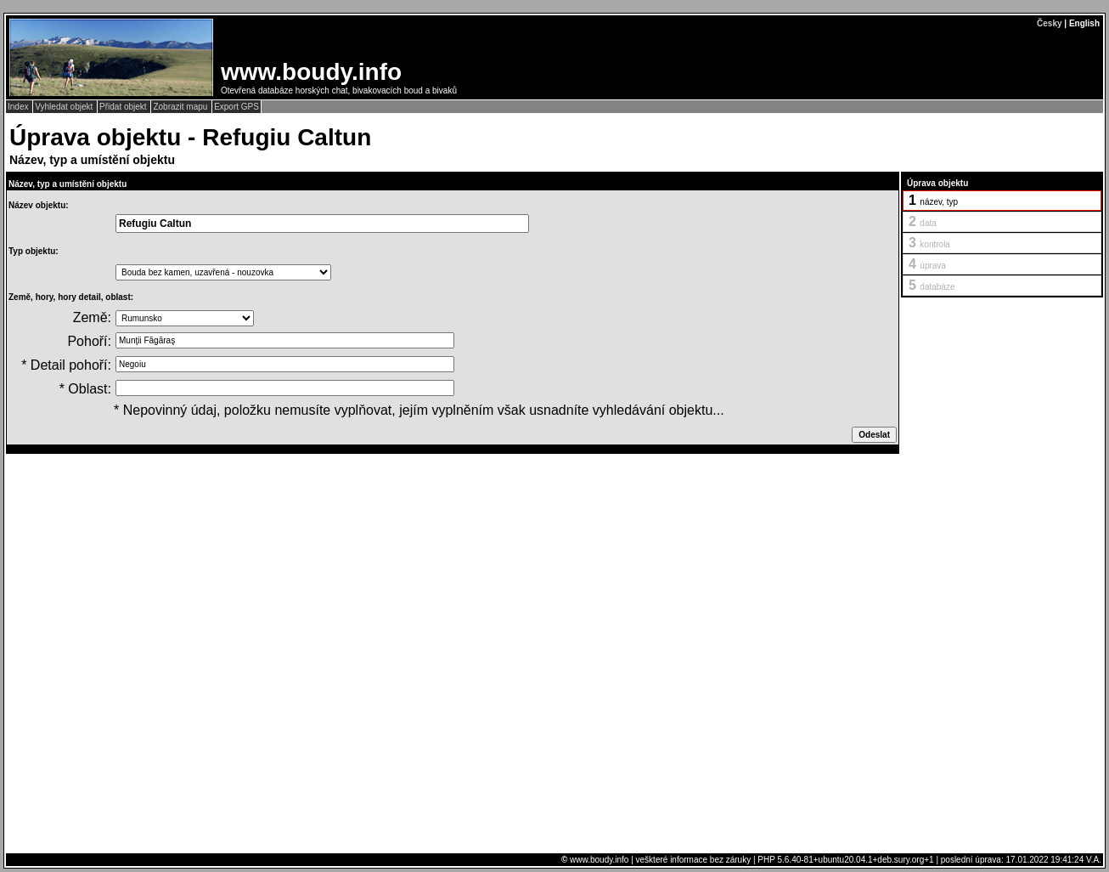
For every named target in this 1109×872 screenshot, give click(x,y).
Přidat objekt (124, 106)
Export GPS (236, 106)
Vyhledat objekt (65, 106)
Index (19, 106)
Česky (1049, 23)
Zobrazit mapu (181, 106)
